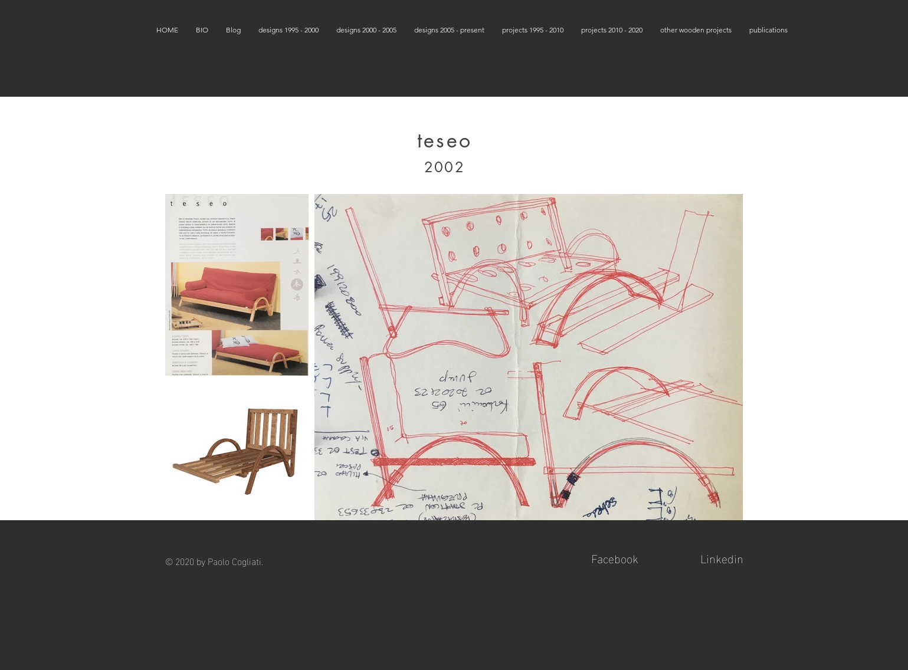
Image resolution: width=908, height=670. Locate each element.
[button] (288, 30)
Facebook (614, 557)
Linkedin (721, 557)
